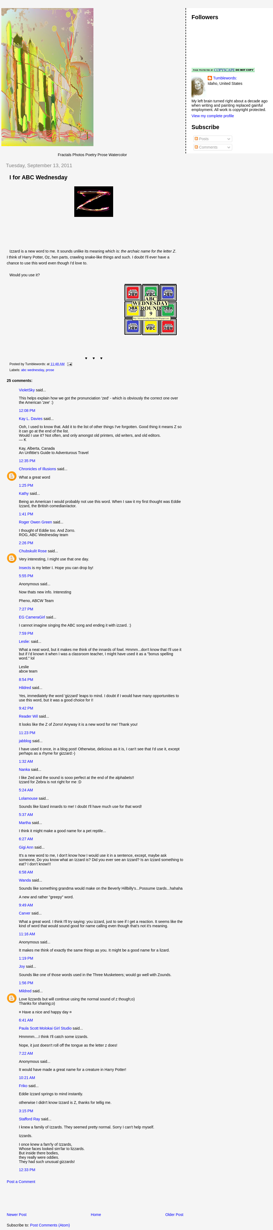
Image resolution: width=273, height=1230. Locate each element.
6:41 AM (26, 1020)
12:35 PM (27, 461)
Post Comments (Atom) (50, 1225)
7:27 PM (26, 609)
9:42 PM (26, 708)
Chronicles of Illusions (37, 469)
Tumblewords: (225, 78)
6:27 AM (26, 839)
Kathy (24, 493)
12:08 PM (27, 410)
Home (96, 1214)
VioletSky (27, 390)
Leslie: (24, 641)
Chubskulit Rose (33, 551)
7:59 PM (26, 633)
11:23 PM (27, 733)
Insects (25, 568)
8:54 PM (26, 679)
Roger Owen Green (35, 522)
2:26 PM (26, 543)
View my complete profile (212, 116)
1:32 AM (26, 761)
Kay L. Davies (30, 418)
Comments (206, 147)
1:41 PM (26, 514)
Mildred (25, 991)
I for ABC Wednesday (38, 177)
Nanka (24, 769)
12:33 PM (27, 1170)
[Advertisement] (64, 1200)
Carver (24, 913)
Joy (22, 966)
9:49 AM (26, 905)
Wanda (25, 880)
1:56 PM (26, 983)
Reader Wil (28, 716)
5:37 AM (26, 814)
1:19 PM (26, 958)
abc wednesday (32, 370)
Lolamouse (28, 798)
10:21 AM (27, 1078)
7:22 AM (26, 1053)
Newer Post (16, 1214)
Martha (25, 823)
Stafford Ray (29, 1119)
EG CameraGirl (32, 617)
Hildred (25, 687)
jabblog (25, 741)
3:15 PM (26, 1111)
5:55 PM (26, 576)
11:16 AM (27, 934)
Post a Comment (21, 1181)
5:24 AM (26, 790)
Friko (23, 1086)
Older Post (174, 1214)
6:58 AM (26, 872)
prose (50, 370)
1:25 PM (26, 485)
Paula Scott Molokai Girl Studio (45, 1028)
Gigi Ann (26, 847)
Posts (201, 139)
